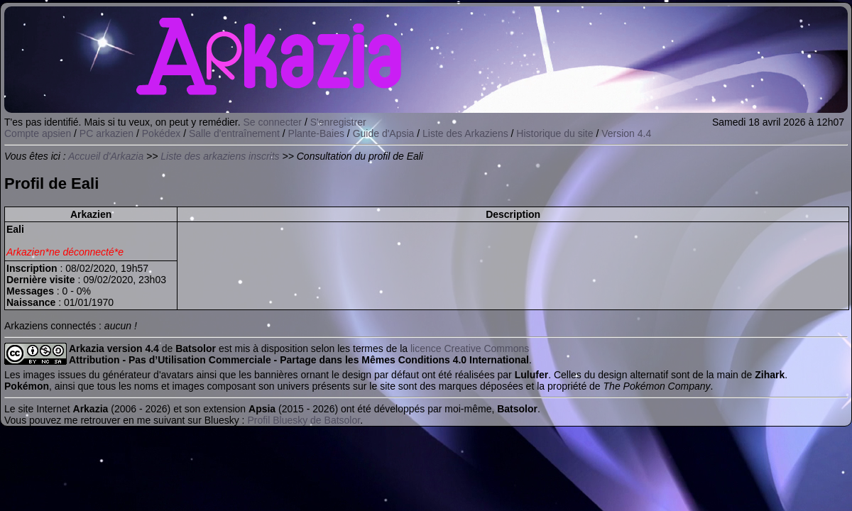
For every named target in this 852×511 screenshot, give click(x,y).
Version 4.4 (626, 133)
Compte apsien (37, 133)
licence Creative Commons (469, 348)
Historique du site (554, 133)
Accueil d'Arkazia (105, 156)
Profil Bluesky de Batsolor (303, 420)
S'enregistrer (338, 122)
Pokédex (161, 133)
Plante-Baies (316, 133)
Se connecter (273, 122)
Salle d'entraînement (234, 133)
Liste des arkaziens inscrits (219, 156)
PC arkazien (106, 133)
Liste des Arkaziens (465, 133)
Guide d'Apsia (384, 133)
